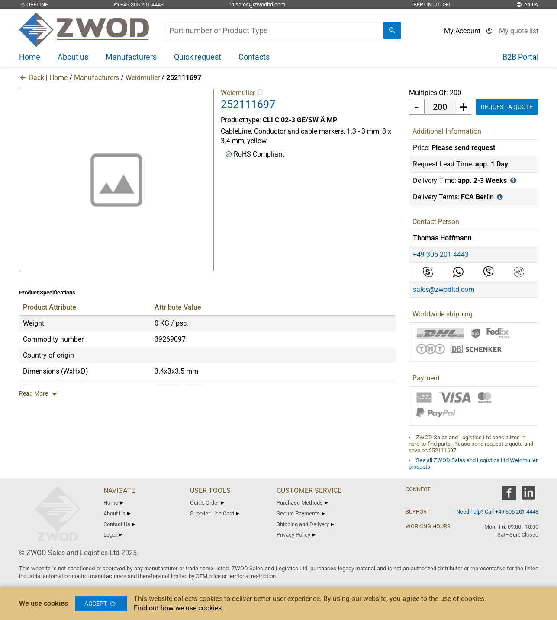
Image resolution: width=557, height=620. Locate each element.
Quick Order (207, 502)
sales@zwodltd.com (256, 4)
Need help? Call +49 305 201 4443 (497, 511)
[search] (392, 30)
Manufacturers (96, 78)
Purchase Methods (302, 502)
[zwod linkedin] (528, 495)
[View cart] (518, 31)
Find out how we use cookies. (178, 608)
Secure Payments (301, 513)
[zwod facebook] (509, 495)
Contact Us (119, 524)
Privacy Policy (296, 534)
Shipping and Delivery (306, 524)
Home (58, 78)
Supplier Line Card (215, 513)
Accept (100, 603)
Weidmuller (143, 78)
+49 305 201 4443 (138, 4)
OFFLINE (33, 4)
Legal (112, 534)
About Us (117, 513)
